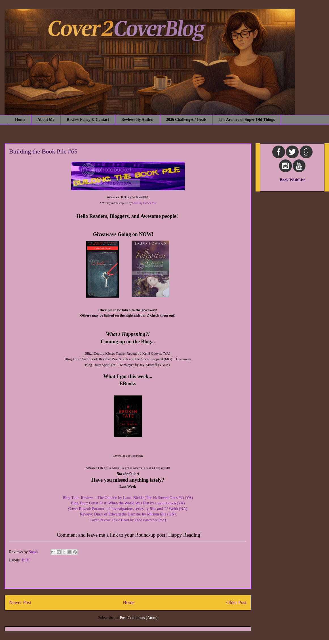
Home (20, 119)
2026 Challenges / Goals (186, 119)
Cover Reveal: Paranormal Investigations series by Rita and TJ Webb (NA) (127, 509)
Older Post (236, 602)
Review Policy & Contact (88, 119)
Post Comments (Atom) (138, 618)
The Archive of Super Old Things (247, 119)
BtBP (26, 560)
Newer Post (20, 602)
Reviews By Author (137, 119)
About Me (45, 119)
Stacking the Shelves (144, 203)
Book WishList (292, 180)
